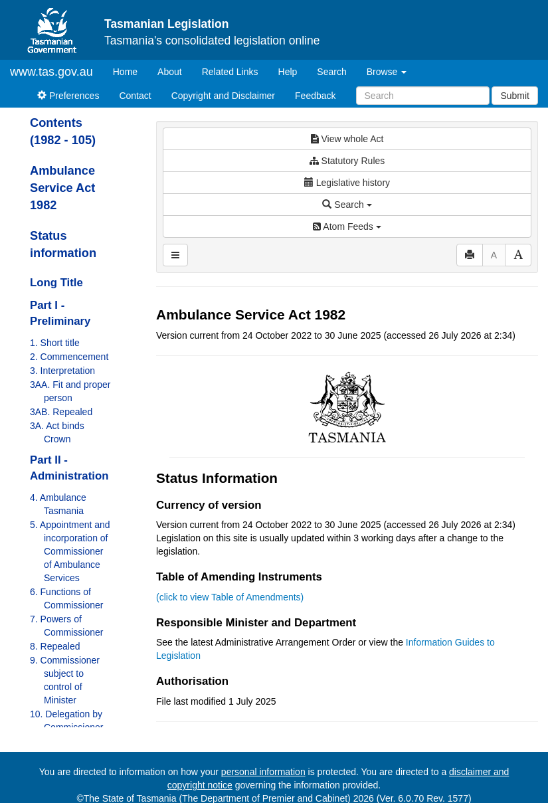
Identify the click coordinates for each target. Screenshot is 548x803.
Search (331, 71)
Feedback (315, 95)
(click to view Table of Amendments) (230, 597)
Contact (135, 95)
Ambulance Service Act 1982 (62, 188)
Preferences (68, 95)
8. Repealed (55, 646)
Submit (514, 95)
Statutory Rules (347, 160)
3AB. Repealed (61, 411)
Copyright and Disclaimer (223, 95)
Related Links (230, 71)
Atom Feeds (347, 226)
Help (288, 71)
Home (130, 70)
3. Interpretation (62, 370)
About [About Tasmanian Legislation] (169, 71)
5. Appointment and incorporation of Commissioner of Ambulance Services (70, 551)
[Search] (423, 95)
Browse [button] (387, 71)
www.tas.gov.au (51, 71)
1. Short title (55, 342)
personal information (263, 771)
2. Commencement (69, 356)
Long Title (56, 282)
